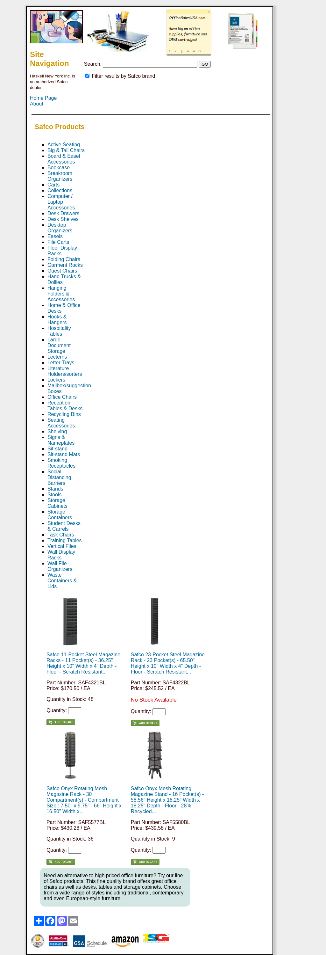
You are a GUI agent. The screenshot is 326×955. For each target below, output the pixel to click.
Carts (53, 184)
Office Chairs (62, 397)
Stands (55, 489)
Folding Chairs (63, 259)
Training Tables (64, 540)
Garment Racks (65, 265)
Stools (54, 494)
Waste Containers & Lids (62, 580)
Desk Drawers (63, 213)
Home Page (43, 98)
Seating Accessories (61, 422)
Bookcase (58, 167)
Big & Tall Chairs (66, 150)
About (36, 103)
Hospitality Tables (59, 331)
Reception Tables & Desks (64, 405)
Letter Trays (60, 362)
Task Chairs (60, 534)
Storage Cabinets (57, 503)
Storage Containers (59, 514)
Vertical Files (61, 546)
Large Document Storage (59, 345)
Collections (59, 190)
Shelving (57, 431)
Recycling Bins (64, 414)
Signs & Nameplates (60, 440)
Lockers (56, 380)
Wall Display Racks (61, 554)
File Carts (58, 242)
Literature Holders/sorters (64, 371)
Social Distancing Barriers (59, 477)
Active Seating (63, 144)
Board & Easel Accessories (63, 158)
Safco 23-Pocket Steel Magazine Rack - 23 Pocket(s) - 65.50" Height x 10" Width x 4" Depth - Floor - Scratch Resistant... (168, 663)
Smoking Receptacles (61, 463)
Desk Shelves (63, 219)
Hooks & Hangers (57, 319)
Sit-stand (57, 448)
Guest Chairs (62, 270)
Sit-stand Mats (63, 454)
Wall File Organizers (59, 566)
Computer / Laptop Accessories (61, 201)
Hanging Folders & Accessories (61, 293)
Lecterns (57, 357)
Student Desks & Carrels (64, 526)
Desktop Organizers (59, 227)
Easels (55, 236)
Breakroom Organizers (59, 176)
